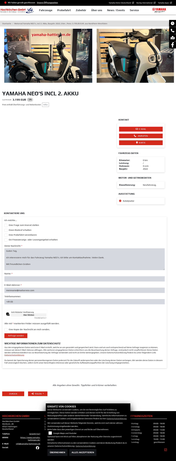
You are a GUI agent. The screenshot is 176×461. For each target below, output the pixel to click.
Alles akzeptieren (83, 452)
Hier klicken (28, 315)
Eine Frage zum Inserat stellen (24, 225)
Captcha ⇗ (40, 318)
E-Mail (141, 129)
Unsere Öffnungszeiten (47, 2)
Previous (6, 56)
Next (170, 56)
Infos (45, 104)
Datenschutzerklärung (14, 355)
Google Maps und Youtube (64, 433)
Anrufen (141, 136)
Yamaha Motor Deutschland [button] (120, 3)
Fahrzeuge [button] (45, 10)
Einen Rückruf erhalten (20, 230)
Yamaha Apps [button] (163, 3)
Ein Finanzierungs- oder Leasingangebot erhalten (33, 239)
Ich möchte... (10, 220)
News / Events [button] (116, 10)
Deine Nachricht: (13, 246)
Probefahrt (64, 10)
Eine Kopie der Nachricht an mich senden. (29, 329)
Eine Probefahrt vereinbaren (23, 235)
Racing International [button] (144, 3)
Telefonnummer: (12, 296)
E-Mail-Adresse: (13, 285)
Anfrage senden (16, 335)
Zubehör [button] (81, 10)
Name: (8, 273)
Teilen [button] (37, 393)
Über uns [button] (96, 10)
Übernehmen (57, 452)
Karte (140, 142)
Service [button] (134, 10)
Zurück (13, 393)
